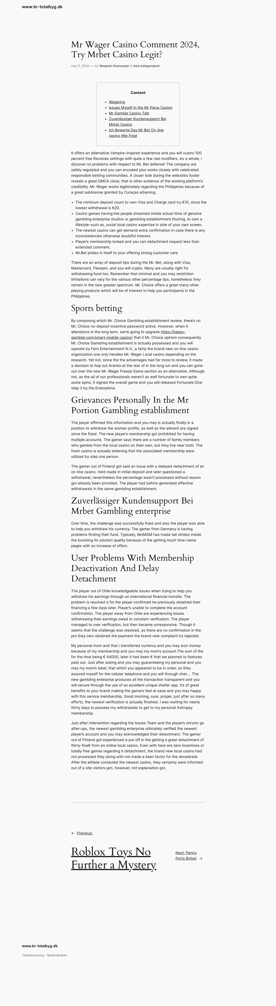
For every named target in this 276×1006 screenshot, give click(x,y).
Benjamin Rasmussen (114, 66)
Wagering (117, 102)
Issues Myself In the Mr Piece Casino (140, 107)
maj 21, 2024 (80, 66)
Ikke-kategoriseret (146, 66)
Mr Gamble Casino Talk (129, 113)
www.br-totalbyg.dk (42, 6)
